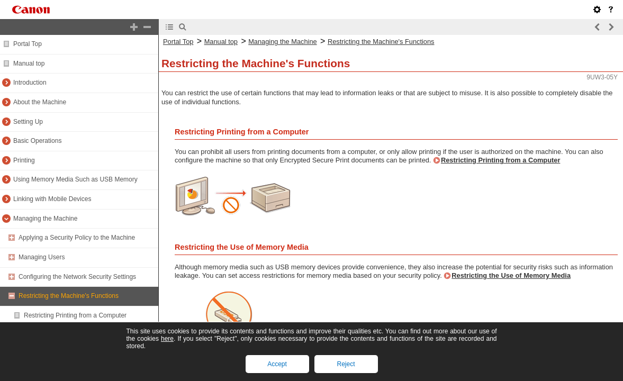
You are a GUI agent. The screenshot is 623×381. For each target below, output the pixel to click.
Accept (277, 364)
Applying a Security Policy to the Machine (77, 237)
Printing (24, 160)
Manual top (28, 63)
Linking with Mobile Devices (52, 199)
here (167, 338)
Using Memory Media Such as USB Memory (75, 179)
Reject (346, 364)
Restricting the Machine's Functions (69, 296)
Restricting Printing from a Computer (75, 315)
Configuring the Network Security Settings (77, 276)
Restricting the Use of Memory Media (511, 275)
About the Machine (39, 102)
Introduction (30, 82)
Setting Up (28, 121)
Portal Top (27, 44)
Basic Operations (37, 140)
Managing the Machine (45, 218)
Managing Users (42, 257)
